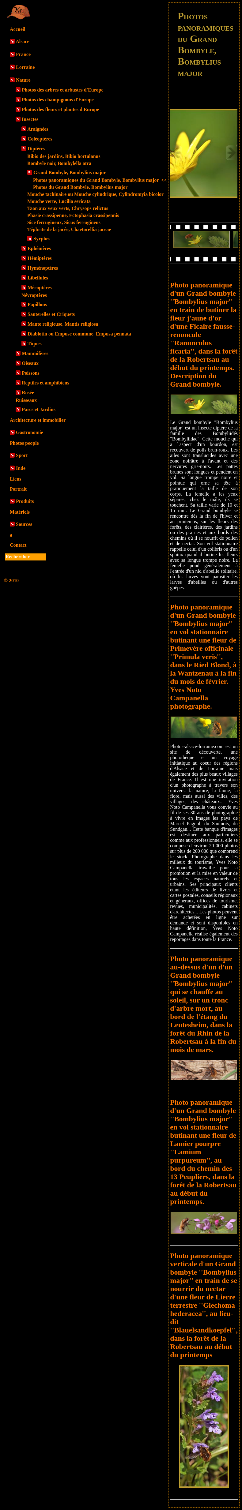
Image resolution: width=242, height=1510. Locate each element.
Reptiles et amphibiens (45, 382)
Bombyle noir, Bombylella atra (59, 163)
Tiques (35, 343)
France (23, 54)
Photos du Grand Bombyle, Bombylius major (80, 187)
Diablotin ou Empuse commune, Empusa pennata (79, 333)
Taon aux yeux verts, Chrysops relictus (67, 208)
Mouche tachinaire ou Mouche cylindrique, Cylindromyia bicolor (95, 194)
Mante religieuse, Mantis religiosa (63, 324)
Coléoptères (40, 138)
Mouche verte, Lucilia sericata (59, 201)
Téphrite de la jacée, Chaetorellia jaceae (69, 229)
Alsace (22, 41)
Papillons (37, 304)
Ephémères (39, 248)
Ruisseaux (26, 400)
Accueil (17, 29)
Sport (22, 455)
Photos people (24, 443)
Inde (20, 468)
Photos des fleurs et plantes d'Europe (60, 109)
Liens (15, 478)
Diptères (36, 148)
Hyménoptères (43, 268)
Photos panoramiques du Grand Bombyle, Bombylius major (100, 180)
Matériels (20, 512)
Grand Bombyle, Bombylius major (69, 172)
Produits (25, 501)
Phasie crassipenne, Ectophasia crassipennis (73, 215)
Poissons (31, 373)
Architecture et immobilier (38, 420)
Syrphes (41, 238)
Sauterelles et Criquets (51, 314)
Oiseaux (30, 363)
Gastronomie (29, 432)
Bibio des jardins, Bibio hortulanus (63, 156)
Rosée (28, 392)
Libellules (38, 277)
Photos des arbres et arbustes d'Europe (63, 89)
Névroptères (34, 295)
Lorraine (25, 67)
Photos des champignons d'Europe (58, 99)
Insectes (30, 119)
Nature (23, 80)
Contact (18, 545)
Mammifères (35, 353)
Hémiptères (40, 258)
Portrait (18, 489)
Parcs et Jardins (38, 409)
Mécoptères (40, 287)
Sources (24, 524)
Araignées (37, 129)
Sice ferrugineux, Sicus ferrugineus (63, 222)
